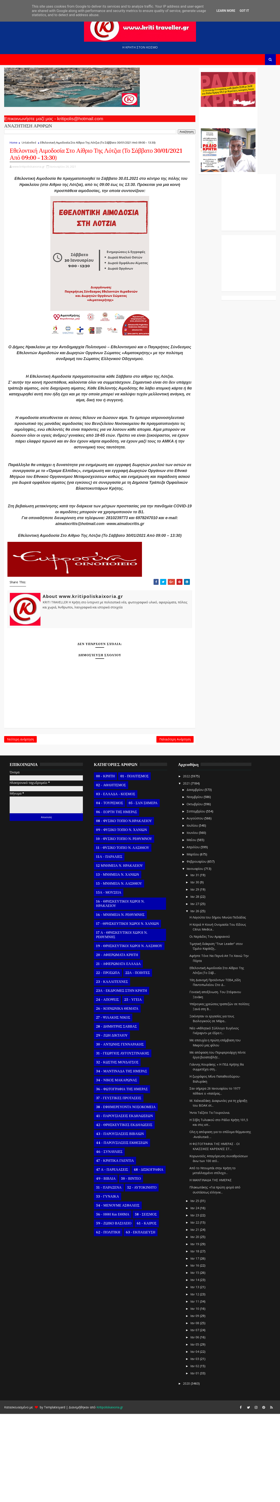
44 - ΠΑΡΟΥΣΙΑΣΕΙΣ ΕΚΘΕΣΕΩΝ (121, 1231)
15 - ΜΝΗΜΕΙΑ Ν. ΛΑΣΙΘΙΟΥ (118, 972)
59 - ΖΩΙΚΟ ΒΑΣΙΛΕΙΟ (112, 1311)
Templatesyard (53, 1495)
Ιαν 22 (194, 1310)
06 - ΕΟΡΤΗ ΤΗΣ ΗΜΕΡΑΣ (115, 900)
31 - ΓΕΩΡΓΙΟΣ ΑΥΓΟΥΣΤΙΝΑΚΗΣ (121, 1141)
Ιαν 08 (194, 1411)
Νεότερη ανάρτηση (19, 825)
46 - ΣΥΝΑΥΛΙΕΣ (108, 1240)
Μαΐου (191, 928)
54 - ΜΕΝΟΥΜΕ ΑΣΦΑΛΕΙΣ (116, 1293)
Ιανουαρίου (194, 957)
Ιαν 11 (194, 1389)
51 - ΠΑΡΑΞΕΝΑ (108, 1276)
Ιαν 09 (194, 1404)
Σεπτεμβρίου (195, 899)
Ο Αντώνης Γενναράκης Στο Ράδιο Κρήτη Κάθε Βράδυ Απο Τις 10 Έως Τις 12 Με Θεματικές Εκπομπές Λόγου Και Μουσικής (171, 119)
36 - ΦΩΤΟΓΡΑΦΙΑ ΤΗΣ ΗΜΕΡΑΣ (121, 1177)
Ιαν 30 (194, 970)
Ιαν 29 (194, 977)
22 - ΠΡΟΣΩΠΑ (107, 1061)
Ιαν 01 (194, 1461)
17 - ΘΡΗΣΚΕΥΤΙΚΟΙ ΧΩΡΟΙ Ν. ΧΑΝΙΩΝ (126, 1012)
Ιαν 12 (194, 1382)
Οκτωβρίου (194, 892)
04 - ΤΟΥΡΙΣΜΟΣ (108, 891)
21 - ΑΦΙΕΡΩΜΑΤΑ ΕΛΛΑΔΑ (117, 1052)
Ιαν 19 (194, 1332)
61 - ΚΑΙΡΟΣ (146, 1311)
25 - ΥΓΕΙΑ (132, 1088)
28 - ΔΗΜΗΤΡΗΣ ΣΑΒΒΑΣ (115, 1114)
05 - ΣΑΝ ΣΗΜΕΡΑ (142, 891)
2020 (186, 1471)
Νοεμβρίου (194, 885)
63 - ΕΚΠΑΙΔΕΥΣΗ (139, 1320)
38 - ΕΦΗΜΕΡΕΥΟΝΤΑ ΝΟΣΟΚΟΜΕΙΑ (125, 1195)
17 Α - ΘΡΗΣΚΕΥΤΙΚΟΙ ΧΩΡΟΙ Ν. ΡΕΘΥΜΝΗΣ (121, 1023)
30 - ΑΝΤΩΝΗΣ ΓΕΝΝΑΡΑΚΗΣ (119, 1132)
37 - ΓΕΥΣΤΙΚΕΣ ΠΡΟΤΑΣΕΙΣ (117, 1186)
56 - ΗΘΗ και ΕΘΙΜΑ (111, 1302)
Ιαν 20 (194, 1325)
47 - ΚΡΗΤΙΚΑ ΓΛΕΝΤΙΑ (114, 1249)
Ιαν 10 (194, 1397)
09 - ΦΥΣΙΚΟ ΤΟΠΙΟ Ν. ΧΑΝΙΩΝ (120, 918)
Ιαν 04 (194, 1440)
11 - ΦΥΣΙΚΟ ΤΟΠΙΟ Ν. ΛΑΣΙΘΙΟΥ (121, 936)
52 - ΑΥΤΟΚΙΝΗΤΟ (141, 1276)
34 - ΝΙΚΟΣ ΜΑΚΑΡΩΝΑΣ (115, 1168)
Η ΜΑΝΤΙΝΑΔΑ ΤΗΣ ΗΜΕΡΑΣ (210, 1268)
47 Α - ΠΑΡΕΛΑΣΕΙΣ (111, 1258)
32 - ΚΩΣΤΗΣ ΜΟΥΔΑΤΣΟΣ (116, 1150)
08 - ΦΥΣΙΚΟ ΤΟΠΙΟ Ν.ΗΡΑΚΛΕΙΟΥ (123, 909)
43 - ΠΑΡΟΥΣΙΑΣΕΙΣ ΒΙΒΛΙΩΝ (119, 1222)
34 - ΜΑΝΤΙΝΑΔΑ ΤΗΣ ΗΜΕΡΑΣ (120, 1159)
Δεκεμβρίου (194, 878)
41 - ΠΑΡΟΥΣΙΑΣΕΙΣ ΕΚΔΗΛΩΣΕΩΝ (123, 1204)
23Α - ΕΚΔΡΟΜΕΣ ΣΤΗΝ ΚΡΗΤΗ (120, 1079)
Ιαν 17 (194, 1346)
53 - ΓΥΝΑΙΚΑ (106, 1284)
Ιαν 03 (194, 1447)
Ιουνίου (192, 921)
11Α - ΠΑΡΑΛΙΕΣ (108, 945)
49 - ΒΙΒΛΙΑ (105, 1267)
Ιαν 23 (194, 1303)
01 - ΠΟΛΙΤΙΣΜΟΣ (133, 864)
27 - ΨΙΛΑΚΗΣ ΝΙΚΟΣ (112, 1106)
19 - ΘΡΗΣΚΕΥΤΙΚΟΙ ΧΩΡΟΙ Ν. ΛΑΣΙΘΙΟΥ (128, 1034)
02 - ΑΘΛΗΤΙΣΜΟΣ (110, 873)
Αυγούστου (194, 907)
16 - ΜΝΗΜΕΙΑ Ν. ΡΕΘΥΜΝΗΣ (119, 1003)
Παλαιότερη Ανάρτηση (118, 825)
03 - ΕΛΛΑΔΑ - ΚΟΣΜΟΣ (114, 882)
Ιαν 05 (194, 1432)
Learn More (225, 10)
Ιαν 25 (194, 1289)
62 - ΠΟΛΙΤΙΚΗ (107, 1320)
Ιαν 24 (194, 1296)
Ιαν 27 (194, 992)
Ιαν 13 (194, 1375)
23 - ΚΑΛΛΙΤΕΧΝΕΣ (111, 1070)
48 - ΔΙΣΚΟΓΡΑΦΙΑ (147, 1258)
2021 (186, 871)
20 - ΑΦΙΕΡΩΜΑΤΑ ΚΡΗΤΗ (116, 1043)
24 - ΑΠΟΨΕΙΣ (106, 1088)
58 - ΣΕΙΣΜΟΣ (145, 1302)
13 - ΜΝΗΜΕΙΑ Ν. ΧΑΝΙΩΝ (116, 963)
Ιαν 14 (194, 1368)
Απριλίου (193, 935)
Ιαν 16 (194, 1354)
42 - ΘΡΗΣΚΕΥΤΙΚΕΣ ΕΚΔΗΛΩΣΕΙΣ (123, 1213)
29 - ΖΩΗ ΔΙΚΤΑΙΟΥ (111, 1123)
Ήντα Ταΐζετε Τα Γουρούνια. (209, 1201)
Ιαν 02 (194, 1454)
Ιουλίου (192, 913)
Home (13, 146)
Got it (244, 10)
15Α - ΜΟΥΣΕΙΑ (107, 980)
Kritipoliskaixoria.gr (109, 1495)
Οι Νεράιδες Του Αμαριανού (209, 1025)
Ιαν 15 (194, 1361)
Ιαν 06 (194, 1425)
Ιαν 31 (194, 963)
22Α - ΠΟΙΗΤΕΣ (136, 1061)
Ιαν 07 (194, 1418)
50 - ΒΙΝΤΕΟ (130, 1267)
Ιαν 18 (194, 1339)
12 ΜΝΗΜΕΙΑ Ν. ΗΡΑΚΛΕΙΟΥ (118, 954)
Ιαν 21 (194, 1318)
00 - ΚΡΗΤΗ (104, 864)
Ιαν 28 (194, 985)
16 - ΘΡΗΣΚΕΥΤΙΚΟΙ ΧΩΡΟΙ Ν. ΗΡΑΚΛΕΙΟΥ (119, 991)
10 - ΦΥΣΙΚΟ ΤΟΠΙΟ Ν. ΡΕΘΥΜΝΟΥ (123, 927)
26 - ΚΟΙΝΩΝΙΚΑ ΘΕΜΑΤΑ (116, 1097)
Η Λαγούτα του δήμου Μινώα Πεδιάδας (217, 1005)
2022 (186, 864)
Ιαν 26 (194, 999)
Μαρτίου (192, 942)
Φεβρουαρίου (196, 950)
